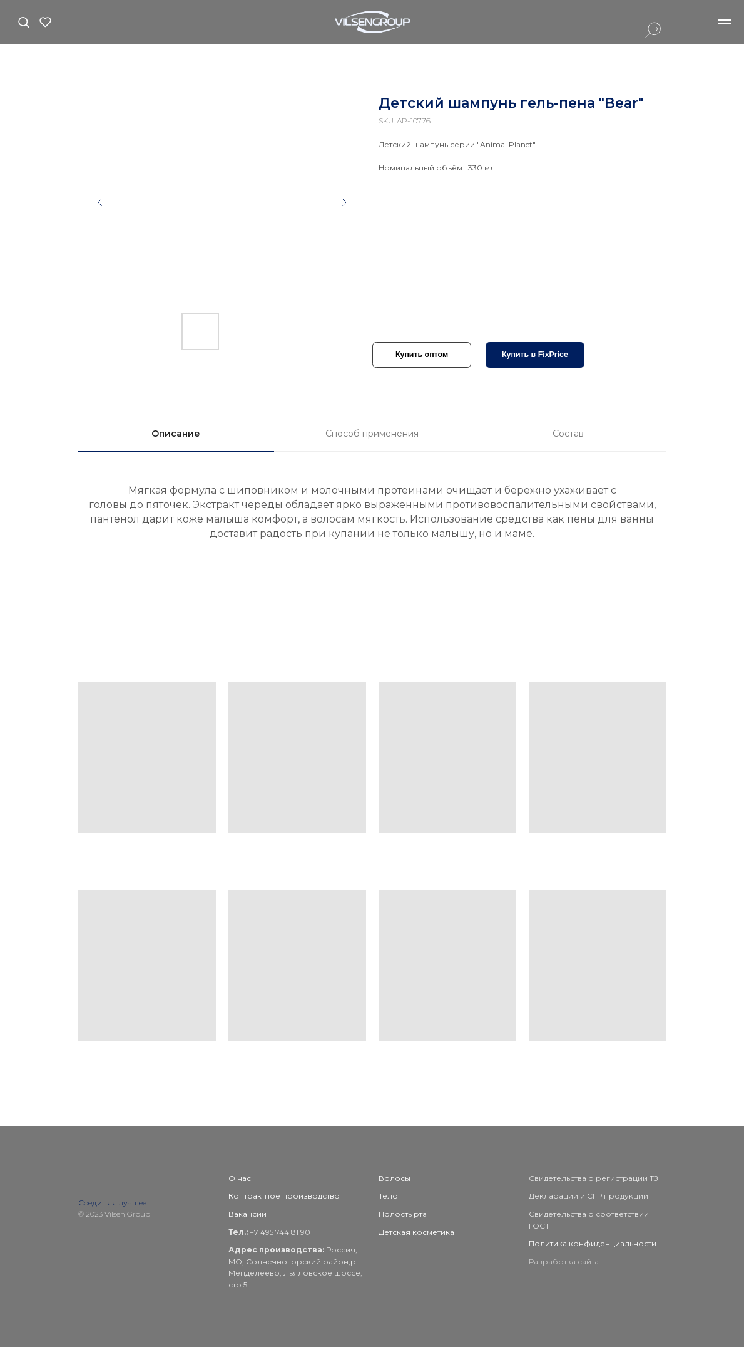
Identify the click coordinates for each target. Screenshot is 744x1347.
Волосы (394, 1178)
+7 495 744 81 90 (279, 1232)
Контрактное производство (284, 1195)
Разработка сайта (564, 1261)
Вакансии (247, 1214)
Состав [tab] (568, 433)
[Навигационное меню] (724, 21)
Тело (388, 1195)
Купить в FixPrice (535, 354)
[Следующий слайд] (344, 202)
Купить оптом (421, 354)
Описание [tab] (175, 433)
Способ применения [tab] (372, 433)
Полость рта (403, 1214)
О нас (239, 1178)
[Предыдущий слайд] (100, 202)
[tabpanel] (372, 527)
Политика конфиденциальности (592, 1243)
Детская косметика (416, 1232)
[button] (23, 22)
